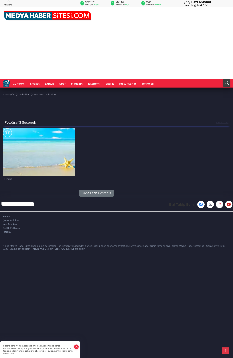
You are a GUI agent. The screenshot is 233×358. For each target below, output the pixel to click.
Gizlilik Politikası (11, 228)
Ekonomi (94, 83)
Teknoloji (148, 83)
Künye (6, 216)
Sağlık (110, 83)
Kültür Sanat (127, 83)
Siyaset (35, 83)
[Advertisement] (116, 52)
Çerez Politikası (11, 220)
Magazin (77, 83)
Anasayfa (8, 3)
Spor (62, 83)
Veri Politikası (10, 224)
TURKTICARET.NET (63, 248)
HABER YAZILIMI (40, 248)
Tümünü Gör (222, 122)
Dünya (49, 83)
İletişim (7, 232)
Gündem (19, 83)
